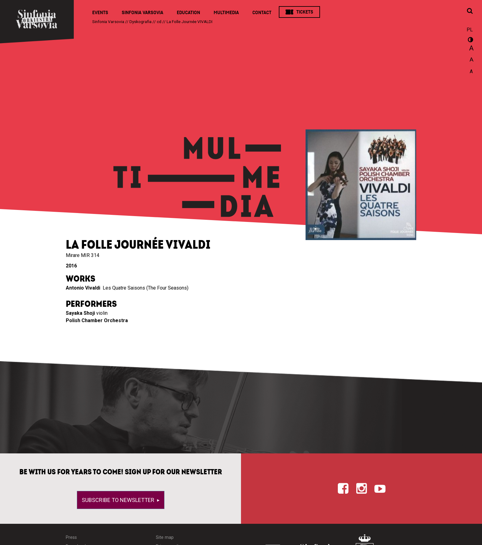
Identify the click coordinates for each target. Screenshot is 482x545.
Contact (261, 12)
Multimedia (226, 12)
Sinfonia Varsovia (142, 12)
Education (188, 12)
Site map (165, 537)
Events (100, 12)
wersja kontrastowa (470, 41)
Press (71, 537)
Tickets (304, 12)
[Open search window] (470, 11)
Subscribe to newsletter (119, 500)
